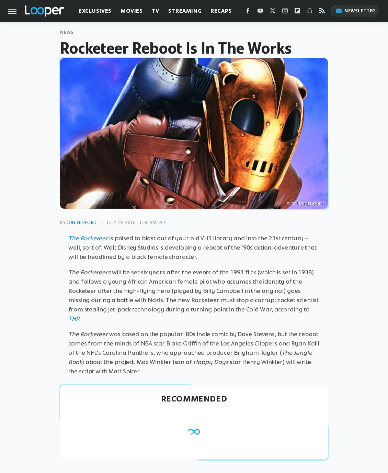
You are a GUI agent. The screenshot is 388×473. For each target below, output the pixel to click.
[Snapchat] (309, 12)
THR (73, 319)
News (66, 32)
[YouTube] (260, 12)
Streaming (185, 10)
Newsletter (355, 11)
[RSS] (322, 12)
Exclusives (95, 10)
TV (155, 10)
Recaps (221, 10)
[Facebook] (247, 12)
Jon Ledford (82, 223)
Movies (132, 10)
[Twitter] (272, 12)
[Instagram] (285, 12)
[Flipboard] (297, 12)
